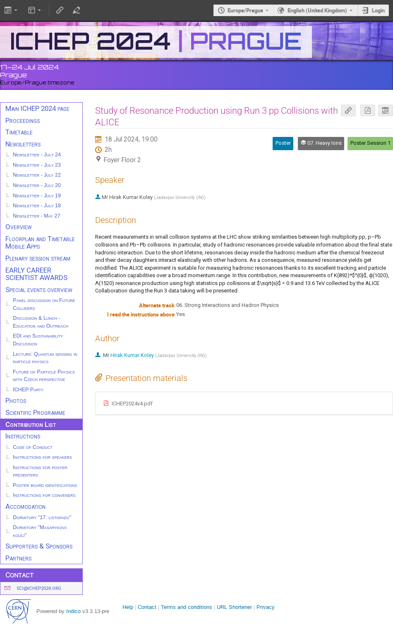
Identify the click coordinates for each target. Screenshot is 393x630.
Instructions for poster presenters (40, 471)
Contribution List (30, 424)
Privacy (265, 607)
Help (127, 607)
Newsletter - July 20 (37, 185)
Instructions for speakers (42, 457)
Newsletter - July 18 (37, 205)
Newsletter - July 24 (37, 155)
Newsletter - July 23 (37, 165)
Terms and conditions (186, 607)
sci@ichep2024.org (39, 588)
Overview (18, 227)
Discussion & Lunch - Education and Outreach (40, 322)
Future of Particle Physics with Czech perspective (44, 376)
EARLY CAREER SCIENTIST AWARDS (36, 274)
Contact (147, 607)
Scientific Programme (35, 412)
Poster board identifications (45, 485)
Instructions (22, 436)
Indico (73, 611)
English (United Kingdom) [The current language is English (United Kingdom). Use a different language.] (317, 10)
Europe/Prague (245, 10)
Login (378, 10)
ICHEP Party (28, 390)
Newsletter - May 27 (36, 216)
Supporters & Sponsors (38, 546)
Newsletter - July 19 (37, 196)
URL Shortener (234, 607)
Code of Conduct (33, 447)
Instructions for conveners (44, 495)
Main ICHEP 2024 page (37, 108)
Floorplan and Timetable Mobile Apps (40, 243)
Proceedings (22, 120)
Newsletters (23, 144)
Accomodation (25, 506)
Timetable (19, 132)
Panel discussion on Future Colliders (44, 304)
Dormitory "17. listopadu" (42, 517)
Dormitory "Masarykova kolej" (40, 531)
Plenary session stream (37, 258)
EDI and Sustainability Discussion (38, 340)
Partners (18, 558)
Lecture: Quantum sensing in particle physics (45, 358)
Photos (15, 400)
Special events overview (38, 289)
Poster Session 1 (370, 143)
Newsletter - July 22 (37, 175)
